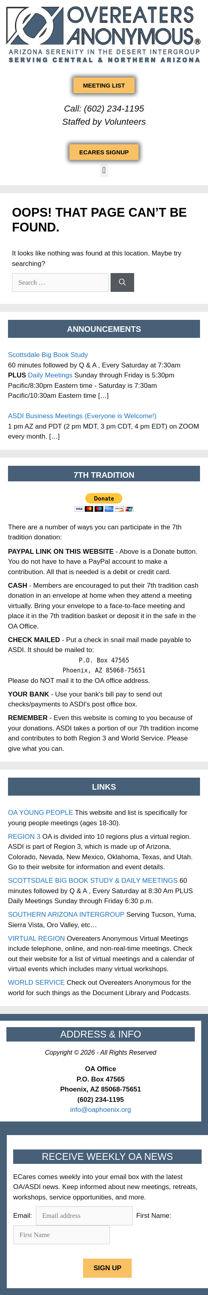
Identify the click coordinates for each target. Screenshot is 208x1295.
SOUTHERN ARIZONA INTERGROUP (66, 914)
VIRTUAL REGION (36, 938)
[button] (104, 170)
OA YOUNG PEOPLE (40, 812)
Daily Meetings (50, 375)
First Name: (153, 1215)
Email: (23, 1215)
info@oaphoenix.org (100, 1109)
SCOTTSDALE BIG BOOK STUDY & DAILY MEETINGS (93, 880)
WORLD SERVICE (36, 982)
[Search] (122, 282)
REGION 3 (24, 836)
